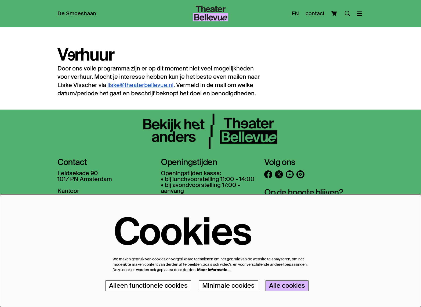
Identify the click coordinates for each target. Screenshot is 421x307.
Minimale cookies (228, 285)
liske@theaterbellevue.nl (140, 85)
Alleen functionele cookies (148, 285)
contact (315, 13)
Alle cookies (287, 285)
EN (295, 13)
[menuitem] (76, 13)
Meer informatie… (214, 269)
